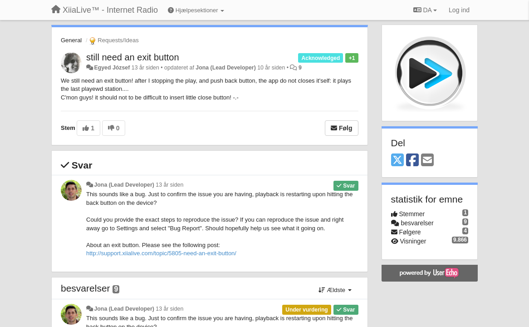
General (71, 40)
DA (425, 10)
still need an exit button (132, 57)
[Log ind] (459, 10)
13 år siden (169, 185)
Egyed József (112, 67)
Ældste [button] (335, 290)
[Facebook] (412, 160)
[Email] (427, 160)
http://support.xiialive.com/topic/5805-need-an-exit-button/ (161, 253)
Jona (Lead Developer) (225, 67)
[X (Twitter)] (397, 160)
